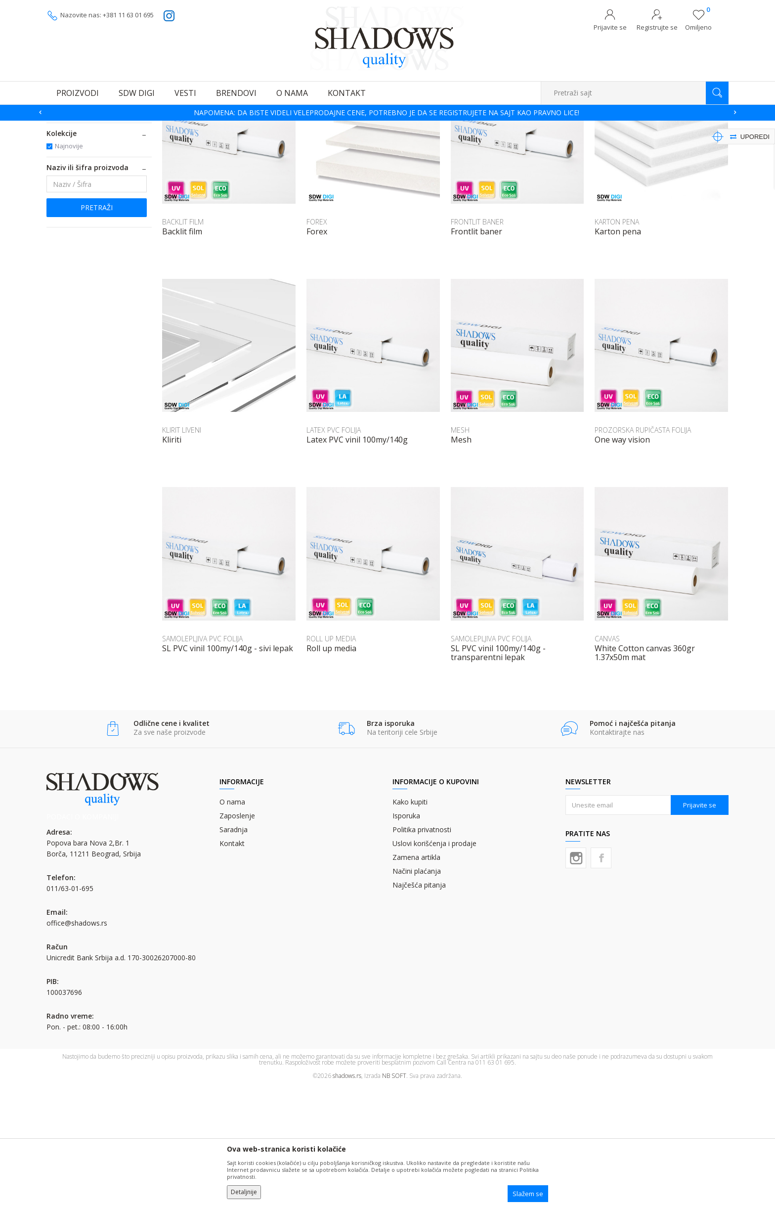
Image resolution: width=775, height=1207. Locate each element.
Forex (316, 352)
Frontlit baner (476, 352)
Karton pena (618, 352)
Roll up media (331, 768)
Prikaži (623, 141)
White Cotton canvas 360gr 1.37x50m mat (645, 773)
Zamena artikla (416, 978)
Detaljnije (244, 1192)
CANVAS (607, 759)
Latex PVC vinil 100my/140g (357, 560)
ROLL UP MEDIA (331, 759)
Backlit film (182, 352)
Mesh (461, 560)
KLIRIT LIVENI (181, 550)
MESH (460, 550)
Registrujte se (657, 27)
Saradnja (233, 950)
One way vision (622, 560)
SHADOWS (61, 127)
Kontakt (232, 964)
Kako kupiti (410, 922)
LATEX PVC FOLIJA (333, 550)
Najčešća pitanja (419, 1005)
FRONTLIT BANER (477, 342)
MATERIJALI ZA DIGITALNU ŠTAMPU (90, 172)
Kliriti (171, 560)
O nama (232, 922)
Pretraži (97, 328)
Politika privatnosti (421, 950)
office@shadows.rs (76, 1043)
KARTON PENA (617, 342)
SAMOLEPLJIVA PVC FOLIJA (202, 759)
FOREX (316, 342)
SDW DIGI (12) (75, 232)
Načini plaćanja (416, 991)
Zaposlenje (237, 936)
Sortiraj (527, 141)
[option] (387, 113)
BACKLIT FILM (183, 342)
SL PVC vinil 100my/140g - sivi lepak (227, 768)
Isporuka (406, 936)
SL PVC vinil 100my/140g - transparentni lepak (498, 773)
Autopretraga (483, 141)
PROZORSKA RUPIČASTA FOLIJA (643, 550)
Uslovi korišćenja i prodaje (434, 964)
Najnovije (69, 266)
